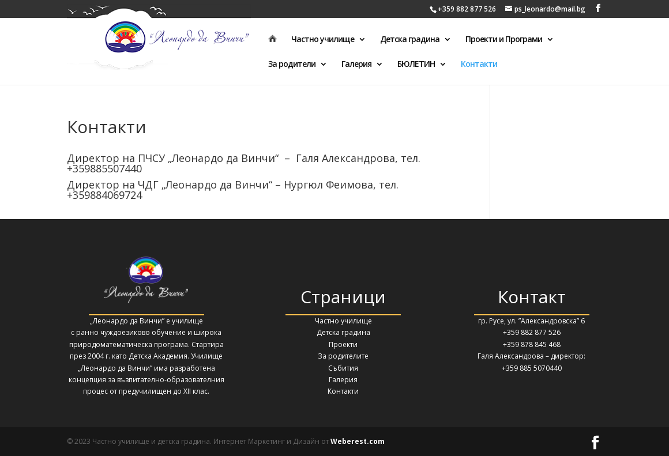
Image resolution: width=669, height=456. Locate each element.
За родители (291, 64)
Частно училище (322, 39)
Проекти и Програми (503, 39)
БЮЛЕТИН (416, 64)
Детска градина (409, 39)
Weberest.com (357, 441)
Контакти (479, 64)
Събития (343, 368)
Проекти (343, 344)
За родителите (343, 356)
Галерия (356, 64)
